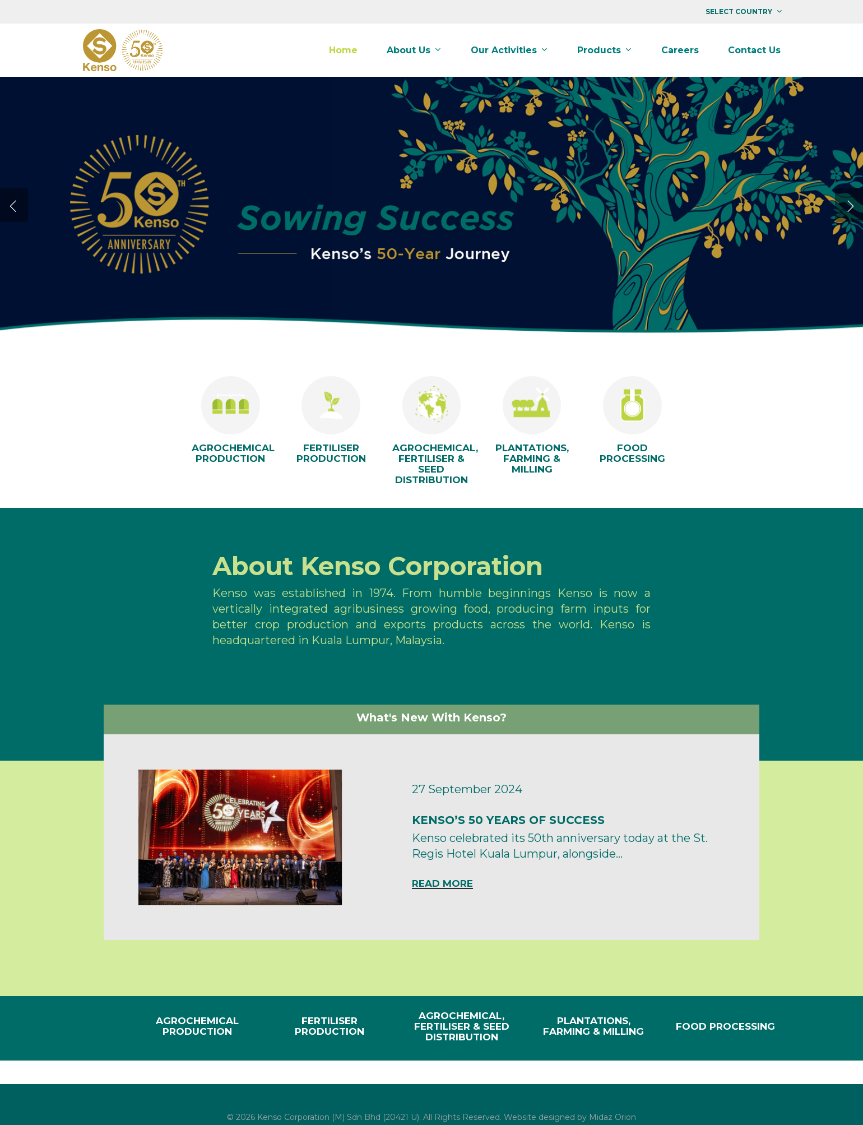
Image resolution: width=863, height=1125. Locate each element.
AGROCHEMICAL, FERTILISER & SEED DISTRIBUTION (461, 1026)
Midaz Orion (612, 1117)
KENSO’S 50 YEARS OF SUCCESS (508, 820)
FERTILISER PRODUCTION (329, 1026)
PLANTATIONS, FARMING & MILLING (593, 1026)
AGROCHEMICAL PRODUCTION (197, 1026)
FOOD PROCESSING (725, 1026)
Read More (442, 883)
